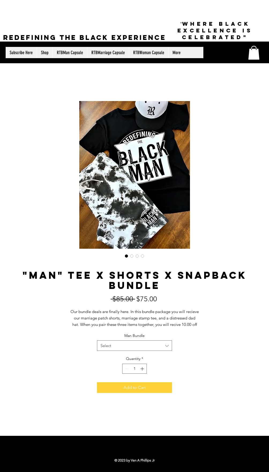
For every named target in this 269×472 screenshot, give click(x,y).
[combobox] (134, 345)
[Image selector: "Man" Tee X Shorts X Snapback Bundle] (126, 256)
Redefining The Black (57, 37)
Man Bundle (134, 335)
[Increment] (142, 368)
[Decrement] (126, 368)
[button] (254, 53)
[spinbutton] (134, 368)
